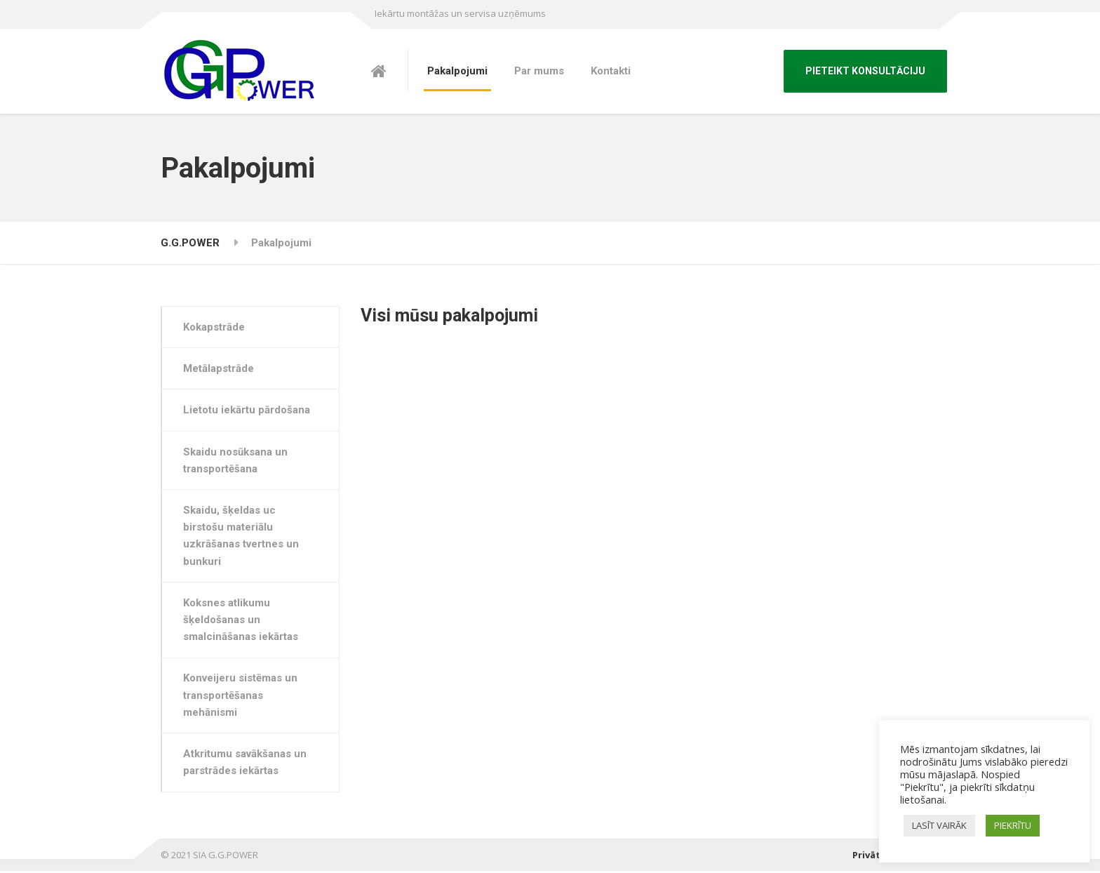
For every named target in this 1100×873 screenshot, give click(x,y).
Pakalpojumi (457, 71)
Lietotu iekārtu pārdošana (247, 410)
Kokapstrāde (215, 327)
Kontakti (611, 71)
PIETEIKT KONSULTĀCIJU (865, 70)
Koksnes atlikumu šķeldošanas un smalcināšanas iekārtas (241, 621)
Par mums (539, 71)
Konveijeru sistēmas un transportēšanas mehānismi (241, 697)
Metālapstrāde (219, 369)
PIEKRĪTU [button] (1012, 825)
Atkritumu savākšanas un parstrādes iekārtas (245, 764)
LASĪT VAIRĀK (939, 825)
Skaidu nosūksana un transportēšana (236, 460)
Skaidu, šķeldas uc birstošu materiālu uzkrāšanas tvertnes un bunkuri (242, 536)
